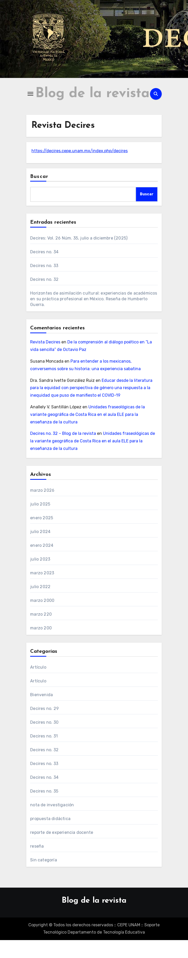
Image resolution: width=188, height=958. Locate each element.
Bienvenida (41, 712)
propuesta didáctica (50, 836)
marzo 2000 (42, 618)
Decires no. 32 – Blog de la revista (63, 451)
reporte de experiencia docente (61, 850)
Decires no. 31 (44, 753)
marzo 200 (41, 645)
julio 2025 (40, 522)
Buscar (39, 194)
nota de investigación (52, 822)
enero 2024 (41, 563)
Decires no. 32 (44, 297)
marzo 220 (41, 632)
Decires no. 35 (44, 809)
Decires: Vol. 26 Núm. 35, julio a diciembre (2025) (78, 256)
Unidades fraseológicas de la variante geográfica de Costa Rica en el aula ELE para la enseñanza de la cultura (87, 432)
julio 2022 (40, 604)
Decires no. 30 (44, 740)
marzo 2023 (42, 590)
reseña (37, 864)
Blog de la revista (94, 919)
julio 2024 (40, 549)
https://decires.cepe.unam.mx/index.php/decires (79, 168)
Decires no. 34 (44, 270)
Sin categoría (43, 877)
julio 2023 (40, 577)
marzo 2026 (42, 508)
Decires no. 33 (44, 283)
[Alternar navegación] (30, 103)
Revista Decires (45, 360)
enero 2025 (41, 535)
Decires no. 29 (44, 726)
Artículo (38, 685)
